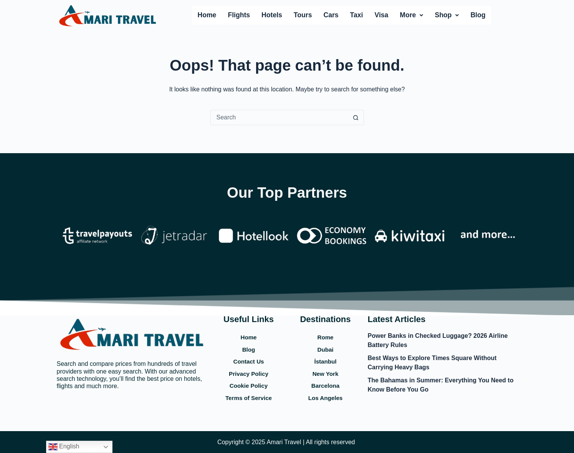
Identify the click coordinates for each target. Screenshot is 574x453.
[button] (411, 15)
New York (325, 371)
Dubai (325, 346)
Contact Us (248, 358)
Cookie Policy (248, 384)
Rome (325, 333)
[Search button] (356, 117)
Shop (447, 15)
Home (207, 15)
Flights (239, 15)
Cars (330, 15)
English (63, 446)
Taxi (356, 15)
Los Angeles (325, 397)
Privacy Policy (248, 371)
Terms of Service (248, 397)
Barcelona (325, 384)
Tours (303, 15)
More (411, 15)
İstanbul (325, 358)
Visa (381, 15)
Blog (477, 15)
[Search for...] (279, 117)
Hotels (271, 15)
